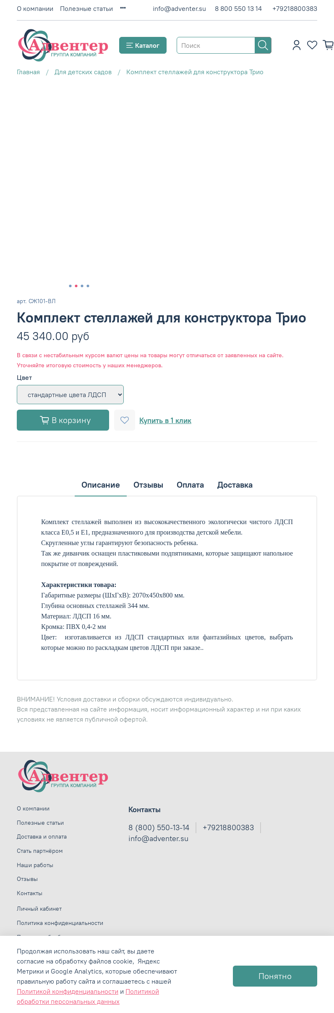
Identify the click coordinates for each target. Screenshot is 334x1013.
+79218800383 (294, 8)
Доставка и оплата (42, 836)
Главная (28, 72)
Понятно (275, 976)
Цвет (24, 378)
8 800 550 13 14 (238, 8)
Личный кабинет (39, 908)
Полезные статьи (86, 8)
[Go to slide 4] (88, 286)
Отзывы (27, 879)
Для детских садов (83, 72)
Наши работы (35, 865)
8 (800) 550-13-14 (158, 827)
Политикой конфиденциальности (67, 991)
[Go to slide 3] (82, 286)
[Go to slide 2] (76, 286)
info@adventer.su (179, 8)
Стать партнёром (40, 851)
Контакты (29, 893)
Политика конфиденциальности (60, 923)
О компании (35, 8)
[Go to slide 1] (70, 286)
